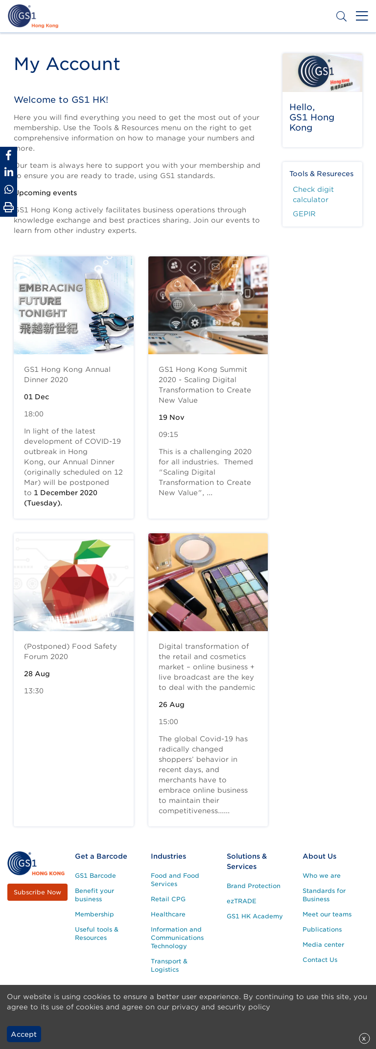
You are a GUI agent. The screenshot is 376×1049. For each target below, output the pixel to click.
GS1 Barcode (95, 875)
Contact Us (320, 959)
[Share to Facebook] (8, 155)
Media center (323, 944)
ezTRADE (242, 901)
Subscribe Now (37, 892)
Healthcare (168, 914)
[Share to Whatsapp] (8, 189)
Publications (322, 929)
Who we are (322, 875)
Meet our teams (327, 914)
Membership (94, 914)
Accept (24, 1034)
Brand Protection (254, 885)
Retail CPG (168, 899)
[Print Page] (8, 207)
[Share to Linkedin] (8, 172)
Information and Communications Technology (177, 938)
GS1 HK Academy (255, 916)
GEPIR (304, 214)
